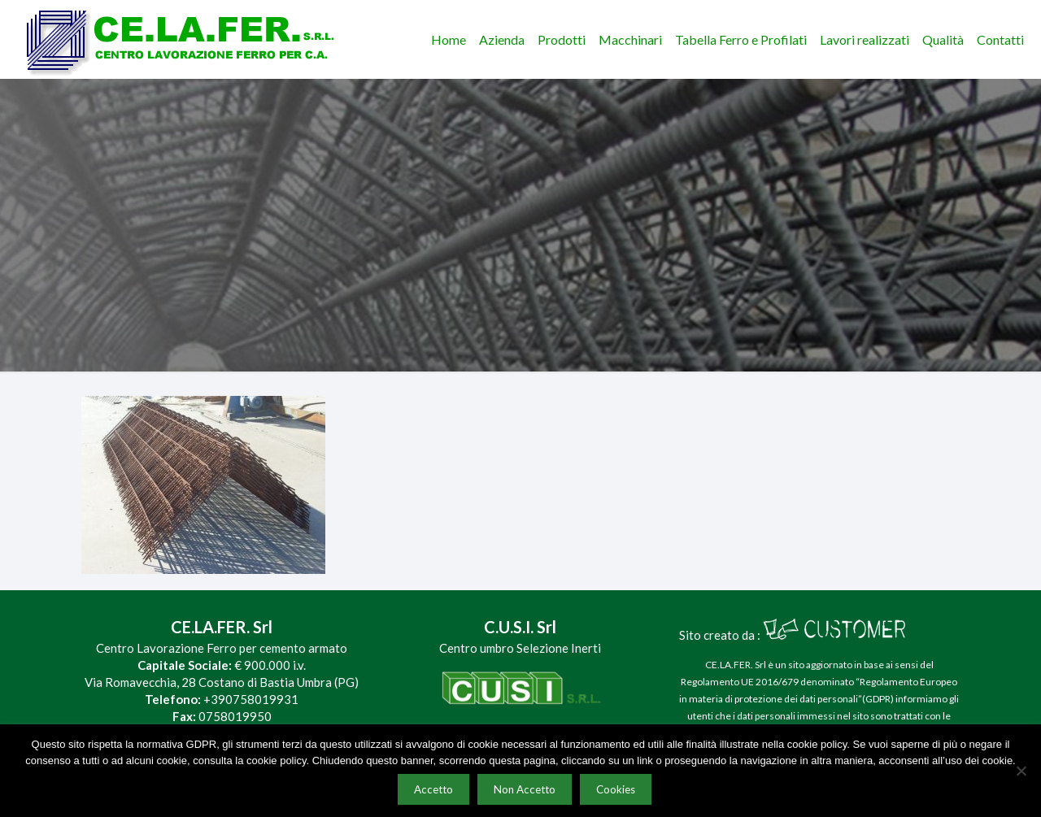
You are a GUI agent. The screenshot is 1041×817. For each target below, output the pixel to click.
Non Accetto (524, 789)
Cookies (615, 789)
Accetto (433, 789)
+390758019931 (250, 699)
